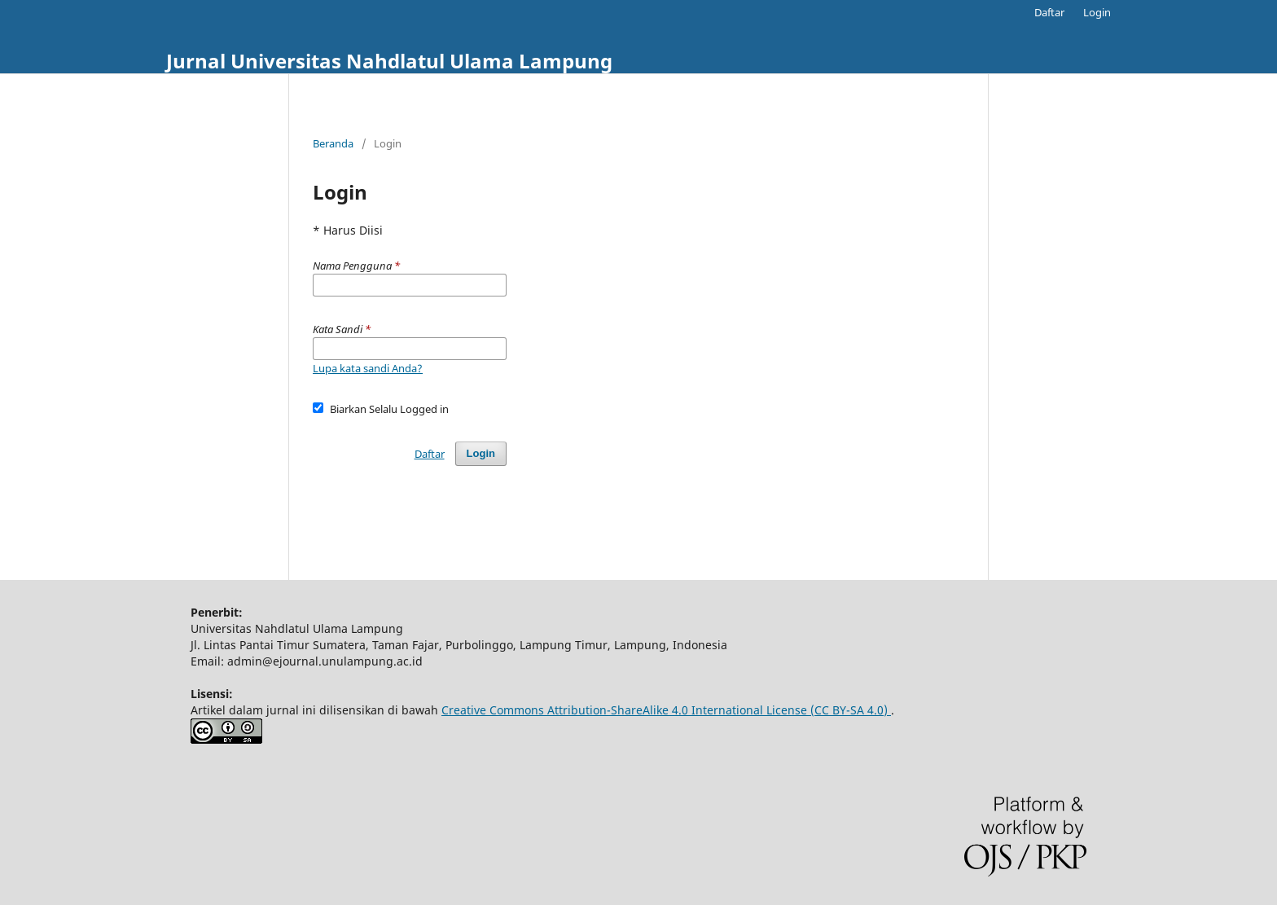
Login (1097, 12)
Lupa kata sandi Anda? (368, 368)
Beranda (333, 143)
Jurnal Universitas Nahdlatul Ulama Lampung (389, 60)
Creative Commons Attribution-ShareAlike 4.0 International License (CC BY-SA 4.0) (666, 710)
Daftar (1049, 12)
